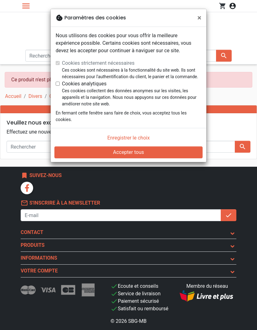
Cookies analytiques (84, 84)
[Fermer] (199, 18)
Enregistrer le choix (128, 138)
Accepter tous (128, 152)
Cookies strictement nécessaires (98, 63)
